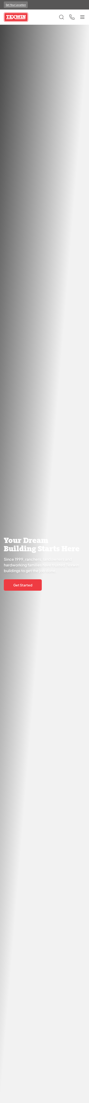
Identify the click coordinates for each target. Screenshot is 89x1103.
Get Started (22, 585)
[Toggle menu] (82, 17)
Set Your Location (16, 4)
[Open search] (61, 17)
